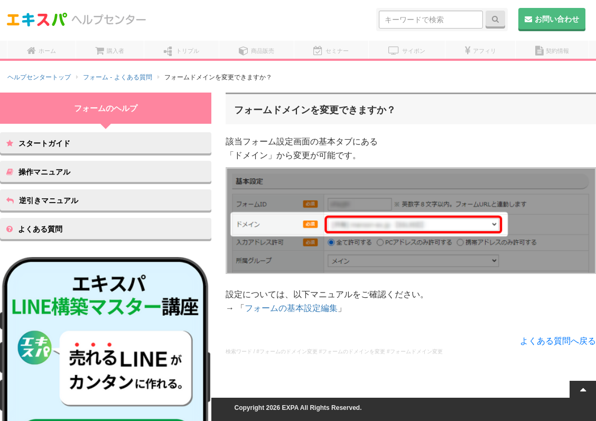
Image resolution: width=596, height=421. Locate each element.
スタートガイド (38, 143)
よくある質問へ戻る (558, 340)
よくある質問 (34, 229)
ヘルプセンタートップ (39, 77)
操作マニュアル (38, 172)
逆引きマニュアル (42, 200)
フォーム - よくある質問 (117, 77)
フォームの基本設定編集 (291, 308)
